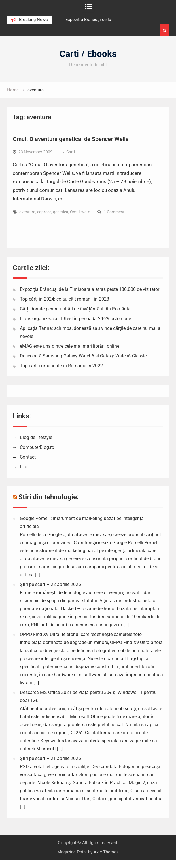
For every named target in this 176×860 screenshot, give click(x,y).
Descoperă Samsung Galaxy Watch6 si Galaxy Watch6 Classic (83, 356)
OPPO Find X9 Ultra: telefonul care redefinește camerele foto (81, 634)
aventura (27, 212)
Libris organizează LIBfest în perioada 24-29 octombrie (75, 318)
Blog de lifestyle (36, 437)
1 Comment (114, 212)
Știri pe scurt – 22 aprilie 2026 (50, 584)
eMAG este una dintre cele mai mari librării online (69, 346)
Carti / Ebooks (88, 54)
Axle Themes (106, 852)
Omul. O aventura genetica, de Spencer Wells (70, 139)
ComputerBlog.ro (37, 447)
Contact (28, 457)
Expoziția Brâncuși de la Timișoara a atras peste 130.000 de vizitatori (90, 289)
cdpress (44, 212)
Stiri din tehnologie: (48, 497)
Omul (75, 212)
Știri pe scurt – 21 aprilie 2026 (50, 758)
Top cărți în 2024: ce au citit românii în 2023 (64, 299)
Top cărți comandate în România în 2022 (61, 365)
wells (85, 212)
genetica (60, 212)
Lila (23, 466)
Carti (70, 152)
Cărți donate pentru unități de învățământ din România (75, 309)
